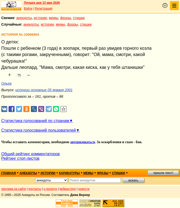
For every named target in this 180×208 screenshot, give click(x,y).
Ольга (6, 83)
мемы (53, 18)
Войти (28, 8)
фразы (65, 18)
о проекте (50, 189)
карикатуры (69, 173)
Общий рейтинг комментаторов (30, 154)
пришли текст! (163, 173)
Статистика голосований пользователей (38, 130)
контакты (35, 189)
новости (83, 189)
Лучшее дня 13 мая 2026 (42, 3)
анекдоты (24, 18)
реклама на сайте (13, 189)
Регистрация (43, 8)
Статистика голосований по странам (35, 121)
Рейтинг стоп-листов (20, 158)
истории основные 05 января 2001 (44, 90)
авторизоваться (82, 142)
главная (8, 173)
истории (40, 18)
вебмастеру (67, 189)
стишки (79, 18)
